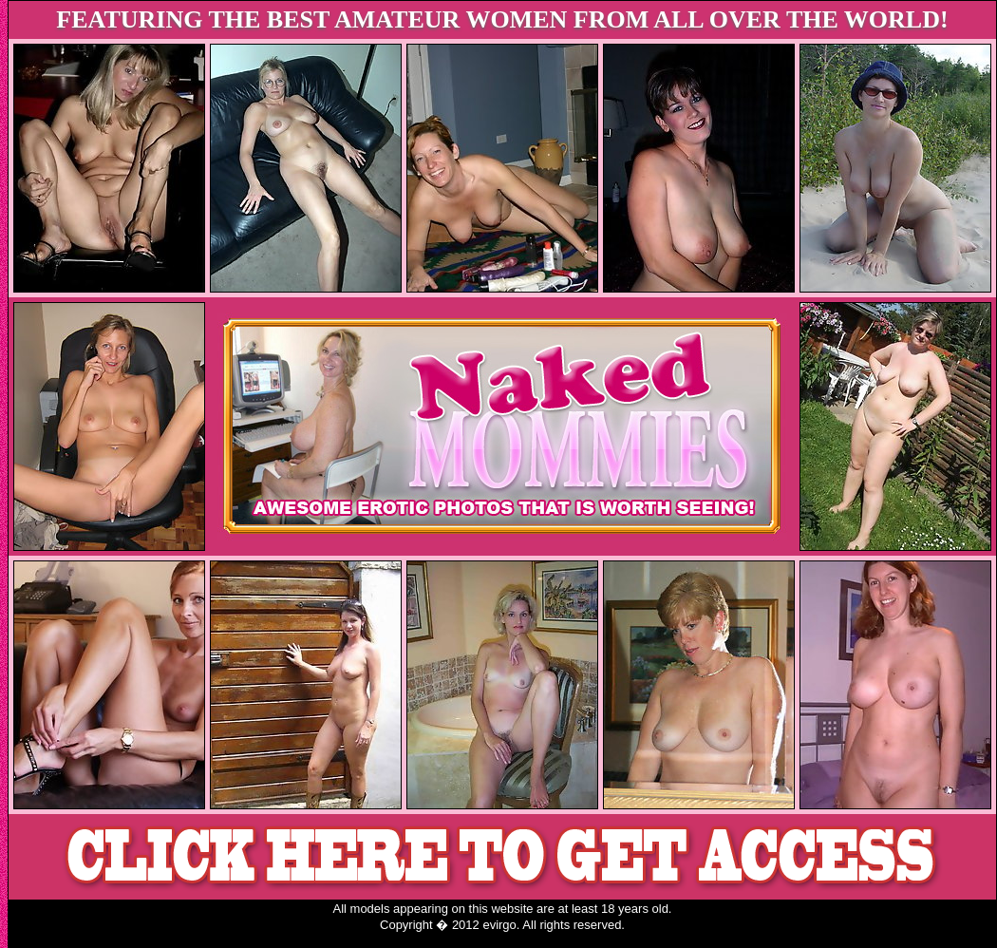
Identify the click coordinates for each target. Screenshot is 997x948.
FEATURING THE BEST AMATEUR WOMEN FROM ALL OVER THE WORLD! (502, 19)
